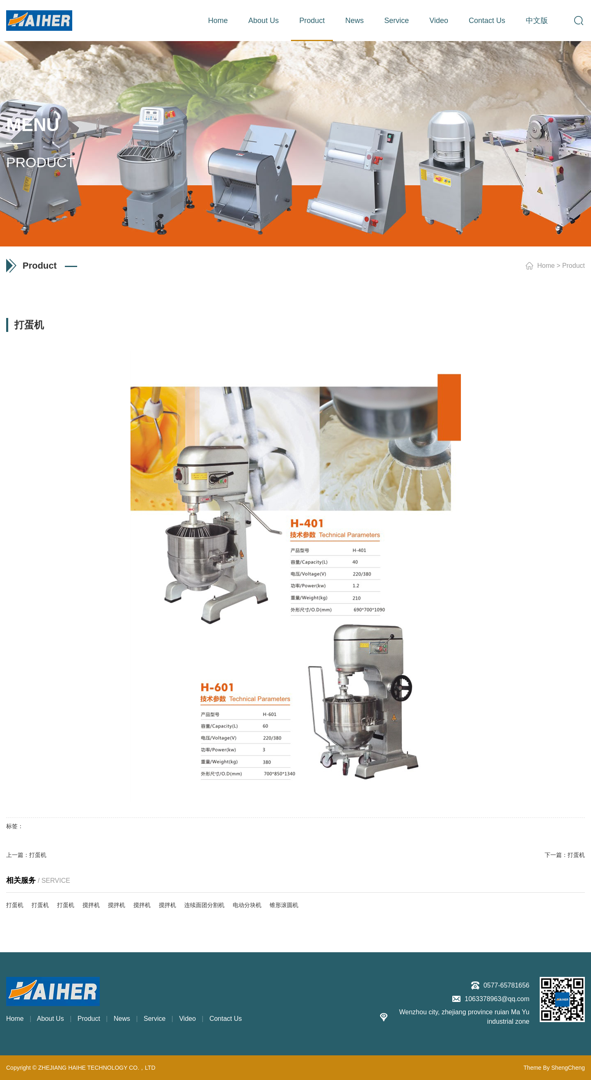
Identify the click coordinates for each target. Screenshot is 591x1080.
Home (218, 20)
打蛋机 (37, 855)
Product (312, 20)
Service (396, 20)
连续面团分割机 (204, 905)
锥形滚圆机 (284, 905)
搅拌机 (91, 905)
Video (438, 20)
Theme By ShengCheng (554, 1067)
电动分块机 (247, 905)
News (354, 20)
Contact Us (487, 20)
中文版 (537, 20)
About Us (263, 20)
